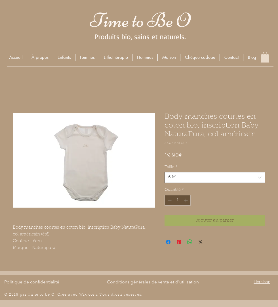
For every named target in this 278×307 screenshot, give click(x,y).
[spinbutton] (177, 200)
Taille (171, 167)
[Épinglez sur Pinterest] (179, 242)
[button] (64, 57)
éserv (131, 294)
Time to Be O (140, 20)
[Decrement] (168, 200)
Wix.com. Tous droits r (102, 294)
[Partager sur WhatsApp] (189, 242)
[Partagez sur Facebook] (168, 242)
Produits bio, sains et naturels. (140, 36)
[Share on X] (200, 242)
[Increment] (186, 200)
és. (140, 294)
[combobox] (215, 177)
